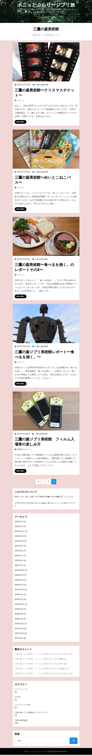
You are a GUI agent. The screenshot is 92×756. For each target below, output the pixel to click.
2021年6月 (19, 560)
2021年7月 (19, 556)
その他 (17, 697)
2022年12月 (20, 531)
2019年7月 (19, 594)
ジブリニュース (21, 689)
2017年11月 (19, 629)
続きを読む (20, 122)
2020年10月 (20, 570)
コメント (21, 100)
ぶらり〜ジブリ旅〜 (23, 705)
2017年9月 (19, 638)
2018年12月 (19, 604)
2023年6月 (19, 526)
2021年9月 (19, 546)
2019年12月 (19, 590)
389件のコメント (24, 449)
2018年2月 (19, 614)
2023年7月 (19, 522)
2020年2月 (19, 580)
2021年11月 (19, 541)
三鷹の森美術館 (41, 85)
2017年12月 (19, 624)
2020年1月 (19, 585)
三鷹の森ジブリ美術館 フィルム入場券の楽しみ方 (36, 654)
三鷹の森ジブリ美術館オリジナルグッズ (31, 712)
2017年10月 (19, 633)
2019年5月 (19, 599)
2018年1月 (19, 619)
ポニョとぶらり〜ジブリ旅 (46, 5)
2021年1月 (19, 565)
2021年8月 (19, 551)
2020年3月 (19, 575)
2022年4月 (19, 536)
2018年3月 (19, 609)
